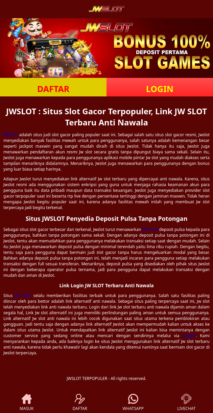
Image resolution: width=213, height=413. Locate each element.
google (189, 335)
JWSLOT (10, 135)
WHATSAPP (133, 402)
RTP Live (150, 229)
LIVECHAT (186, 402)
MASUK (26, 402)
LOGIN (159, 88)
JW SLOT (23, 295)
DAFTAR (53, 88)
